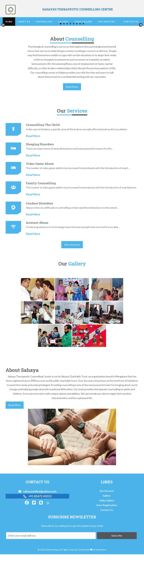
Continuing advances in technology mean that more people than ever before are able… (73, 260)
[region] (72, 43)
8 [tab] (83, 57)
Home (8, 21)
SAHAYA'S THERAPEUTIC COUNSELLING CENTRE (77, 9)
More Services (72, 278)
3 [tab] (67, 57)
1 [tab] (60, 57)
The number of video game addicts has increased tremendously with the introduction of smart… (78, 201)
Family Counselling (41, 217)
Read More (72, 120)
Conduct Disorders (39, 237)
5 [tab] (73, 57)
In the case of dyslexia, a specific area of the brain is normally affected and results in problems (76, 162)
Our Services (109, 21)
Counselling (44, 21)
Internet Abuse (37, 256)
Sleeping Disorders (40, 178)
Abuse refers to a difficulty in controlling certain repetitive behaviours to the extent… (72, 241)
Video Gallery (83, 21)
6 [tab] (77, 57)
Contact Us (131, 21)
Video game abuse (40, 197)
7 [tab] (80, 57)
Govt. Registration (106, 538)
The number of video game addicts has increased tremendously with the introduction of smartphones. (81, 221)
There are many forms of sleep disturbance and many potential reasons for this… (69, 182)
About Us (24, 21)
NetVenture (100, 583)
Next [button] (140, 42)
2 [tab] (64, 57)
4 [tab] (70, 57)
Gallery (63, 21)
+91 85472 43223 (37, 530)
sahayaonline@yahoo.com (37, 525)
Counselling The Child (43, 158)
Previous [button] (3, 42)
